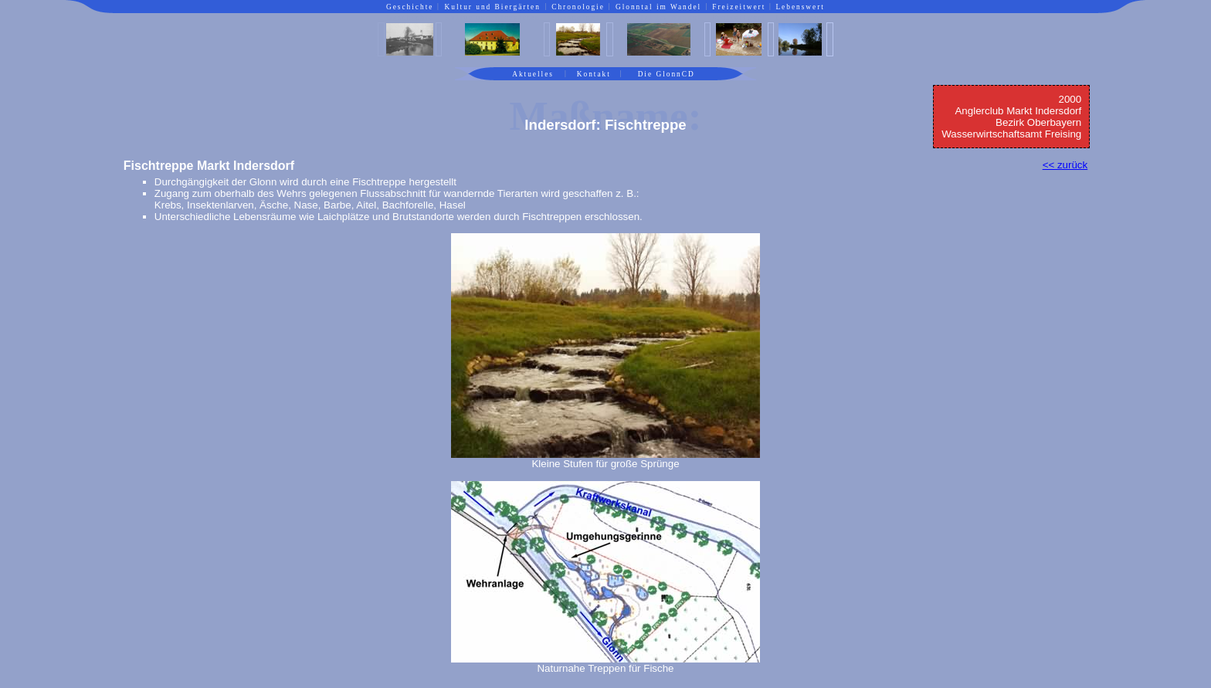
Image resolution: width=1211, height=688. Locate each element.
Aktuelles (533, 74)
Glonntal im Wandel (658, 7)
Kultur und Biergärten (493, 7)
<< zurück (1065, 165)
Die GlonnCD (666, 74)
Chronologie (578, 7)
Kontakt (594, 74)
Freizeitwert (738, 7)
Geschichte (409, 7)
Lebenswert (800, 7)
